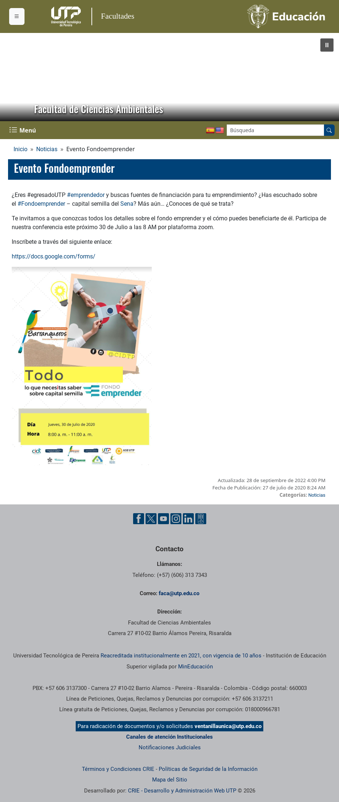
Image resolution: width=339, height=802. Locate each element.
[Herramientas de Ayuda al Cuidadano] (200, 518)
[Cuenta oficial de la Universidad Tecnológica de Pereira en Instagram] (175, 518)
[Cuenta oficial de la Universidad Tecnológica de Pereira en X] (151, 518)
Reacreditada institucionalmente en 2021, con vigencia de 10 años (181, 655)
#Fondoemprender (41, 203)
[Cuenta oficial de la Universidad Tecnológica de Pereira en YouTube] (163, 518)
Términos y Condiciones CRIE (118, 769)
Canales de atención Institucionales (169, 737)
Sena (126, 203)
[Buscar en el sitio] (329, 130)
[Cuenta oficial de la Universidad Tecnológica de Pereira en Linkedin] (188, 518)
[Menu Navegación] (23, 130)
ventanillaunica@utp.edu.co (228, 726)
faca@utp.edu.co (179, 593)
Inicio (20, 149)
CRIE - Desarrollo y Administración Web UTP (182, 790)
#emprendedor (86, 194)
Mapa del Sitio (169, 779)
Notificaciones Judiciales (170, 747)
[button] (327, 45)
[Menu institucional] (17, 16)
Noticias (46, 149)
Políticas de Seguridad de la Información (208, 769)
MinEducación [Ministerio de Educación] (195, 666)
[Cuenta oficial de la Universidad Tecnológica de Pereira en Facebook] (138, 518)
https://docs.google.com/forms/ (53, 256)
